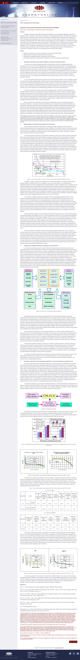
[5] (33, 534)
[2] (61, 381)
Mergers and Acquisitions (8, 22)
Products (25, 2)
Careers (42, 2)
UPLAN (37, 365)
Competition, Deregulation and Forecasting (6, 39)
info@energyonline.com (25, 622)
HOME (5, 3)
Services (15, 2)
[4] (45, 413)
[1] (61, 179)
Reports (33, 2)
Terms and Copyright (59, 647)
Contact (60, 2)
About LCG (51, 2)
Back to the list (73, 641)
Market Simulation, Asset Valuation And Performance (8, 32)
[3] (50, 383)
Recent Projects (6, 43)
